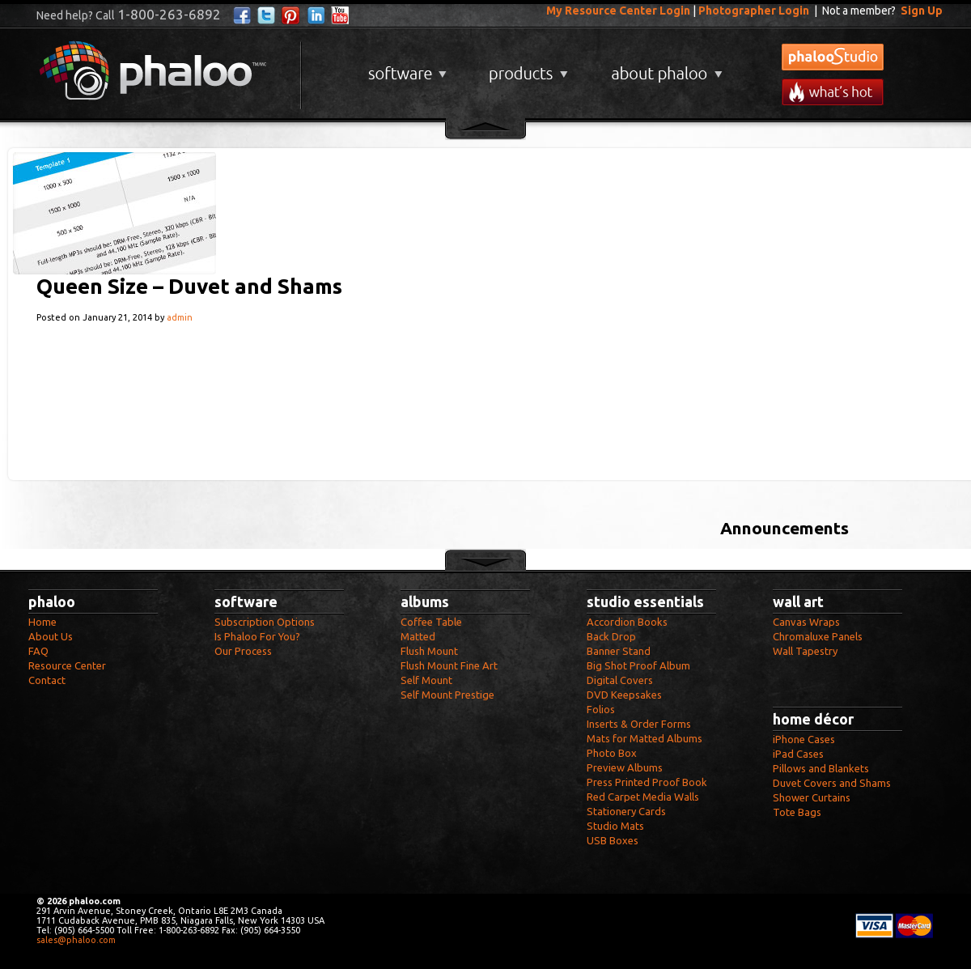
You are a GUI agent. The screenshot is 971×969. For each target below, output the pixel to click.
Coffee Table (431, 621)
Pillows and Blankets (821, 768)
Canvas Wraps (806, 621)
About (663, 67)
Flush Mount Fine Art (449, 665)
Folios (601, 709)
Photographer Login (753, 10)
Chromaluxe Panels (818, 636)
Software (405, 67)
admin (180, 317)
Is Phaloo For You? (257, 636)
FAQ (38, 651)
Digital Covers (620, 680)
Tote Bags (797, 812)
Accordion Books (627, 621)
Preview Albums (625, 767)
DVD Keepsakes (624, 694)
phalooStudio (833, 57)
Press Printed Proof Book (647, 782)
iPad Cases (798, 753)
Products (526, 67)
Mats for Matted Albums (644, 738)
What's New (833, 92)
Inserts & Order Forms (639, 723)
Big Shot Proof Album (638, 665)
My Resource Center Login (618, 10)
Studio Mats (615, 825)
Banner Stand (619, 651)
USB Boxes (612, 840)
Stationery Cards (626, 811)
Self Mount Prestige (447, 694)
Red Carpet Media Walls (643, 796)
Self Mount (426, 680)
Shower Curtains (811, 797)
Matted (418, 636)
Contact (47, 680)
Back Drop (611, 636)
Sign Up (922, 10)
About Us (50, 636)
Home (42, 621)
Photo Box (612, 753)
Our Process (243, 651)
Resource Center (67, 665)
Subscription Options (264, 621)
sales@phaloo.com (76, 940)
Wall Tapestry (805, 651)
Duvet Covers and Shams (832, 782)
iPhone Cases (804, 739)
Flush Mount (429, 651)
